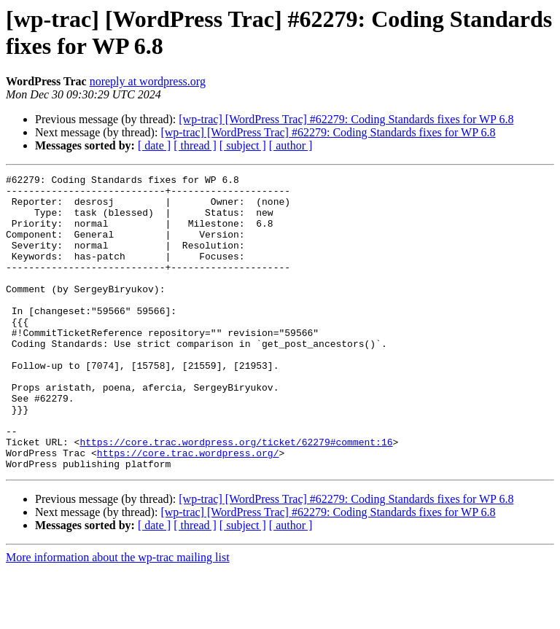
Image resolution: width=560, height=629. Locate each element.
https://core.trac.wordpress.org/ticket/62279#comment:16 (235, 496)
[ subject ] (242, 145)
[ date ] (154, 145)
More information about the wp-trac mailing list (118, 616)
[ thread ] (195, 145)
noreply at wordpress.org (148, 81)
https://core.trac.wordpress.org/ (188, 509)
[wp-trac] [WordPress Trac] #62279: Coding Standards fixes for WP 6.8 (346, 119)
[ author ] (291, 145)
